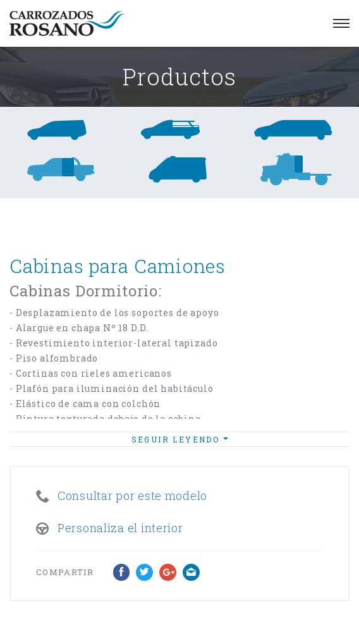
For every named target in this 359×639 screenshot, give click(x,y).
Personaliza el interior (120, 527)
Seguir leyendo (179, 439)
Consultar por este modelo (132, 495)
